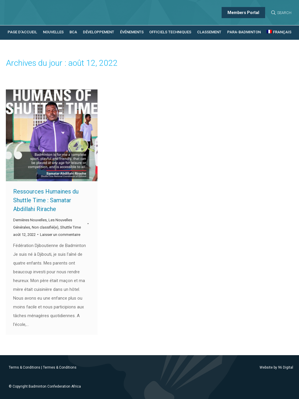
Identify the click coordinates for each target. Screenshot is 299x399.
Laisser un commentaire (60, 234)
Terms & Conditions (24, 367)
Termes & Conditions (60, 367)
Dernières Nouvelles (30, 220)
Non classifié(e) (45, 227)
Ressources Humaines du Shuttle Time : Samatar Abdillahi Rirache (46, 200)
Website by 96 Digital (276, 367)
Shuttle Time (70, 227)
